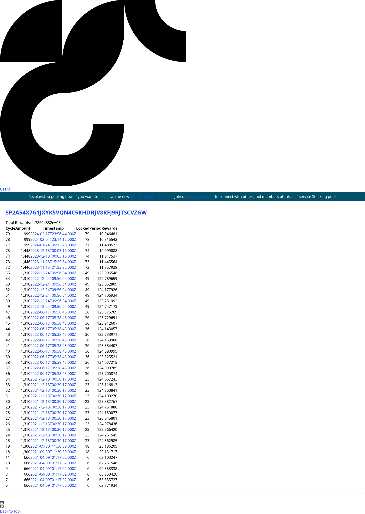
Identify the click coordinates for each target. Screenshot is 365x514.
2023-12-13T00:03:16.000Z (53, 250)
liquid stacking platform (151, 196)
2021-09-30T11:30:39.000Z (53, 446)
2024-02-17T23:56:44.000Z (53, 233)
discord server (202, 196)
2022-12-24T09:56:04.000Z (53, 273)
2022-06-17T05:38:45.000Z (53, 312)
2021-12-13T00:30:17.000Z (53, 379)
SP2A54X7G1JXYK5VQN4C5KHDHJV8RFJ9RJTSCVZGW (76, 212)
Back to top (10, 511)
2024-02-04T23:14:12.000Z (53, 239)
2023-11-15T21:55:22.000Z (53, 267)
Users (5, 189)
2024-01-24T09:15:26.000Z (53, 245)
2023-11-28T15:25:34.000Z (53, 261)
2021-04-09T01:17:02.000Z (53, 457)
